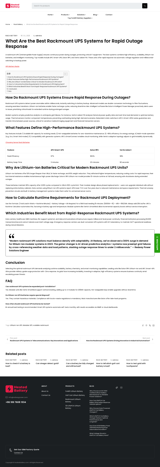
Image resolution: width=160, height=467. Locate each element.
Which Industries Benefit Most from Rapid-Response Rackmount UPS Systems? (37, 86)
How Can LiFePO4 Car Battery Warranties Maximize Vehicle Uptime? (100, 402)
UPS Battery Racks (12, 66)
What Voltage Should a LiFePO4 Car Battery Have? (99, 434)
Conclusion (12, 89)
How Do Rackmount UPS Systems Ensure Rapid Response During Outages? (36, 77)
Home (8, 24)
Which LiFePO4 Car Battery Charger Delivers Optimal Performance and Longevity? (99, 419)
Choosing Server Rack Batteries (18, 142)
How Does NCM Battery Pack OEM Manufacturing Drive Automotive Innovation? (100, 428)
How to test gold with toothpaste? (136, 364)
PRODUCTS (69, 386)
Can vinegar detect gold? (47, 363)
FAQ (9, 91)
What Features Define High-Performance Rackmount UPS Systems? (33, 79)
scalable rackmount (41, 325)
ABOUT (44, 386)
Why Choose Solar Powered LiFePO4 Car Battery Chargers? (100, 410)
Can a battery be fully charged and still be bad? (80, 364)
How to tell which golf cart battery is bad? (108, 364)
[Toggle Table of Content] (64, 74)
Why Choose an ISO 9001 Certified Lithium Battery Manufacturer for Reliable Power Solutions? (99, 394)
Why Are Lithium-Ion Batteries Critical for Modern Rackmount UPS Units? (35, 82)
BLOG (92, 386)
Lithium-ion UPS (16, 325)
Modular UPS (27, 325)
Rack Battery (18, 24)
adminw (39, 36)
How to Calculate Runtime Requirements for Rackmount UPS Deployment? (37, 84)
